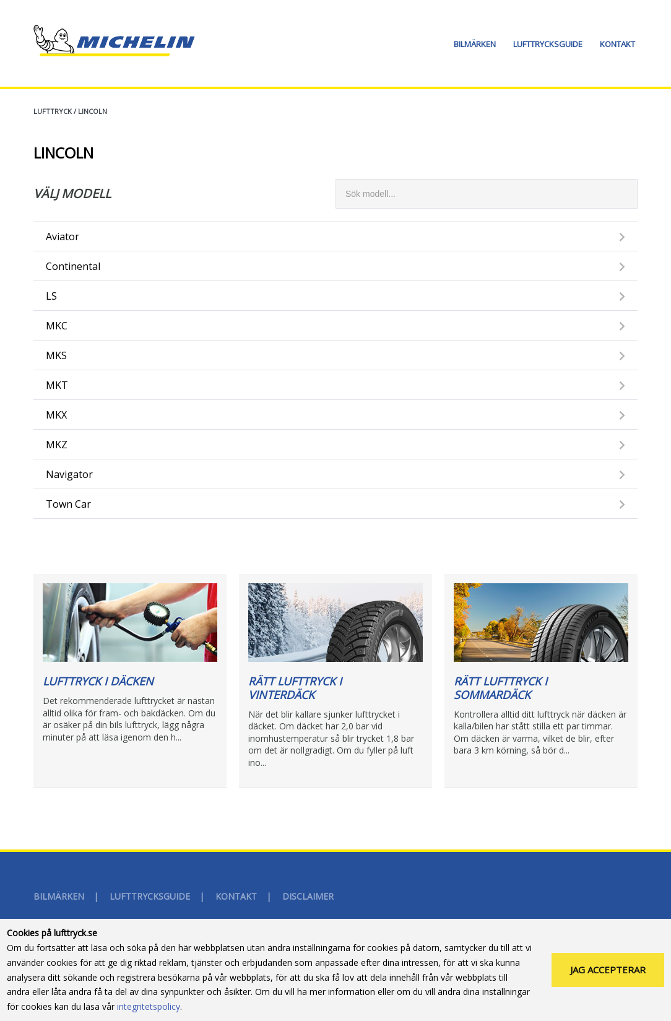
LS (51, 296)
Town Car (68, 504)
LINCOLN (92, 111)
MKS (56, 355)
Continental (73, 266)
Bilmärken (475, 44)
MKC (56, 325)
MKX (56, 415)
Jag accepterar (608, 969)
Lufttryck (52, 111)
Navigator (69, 474)
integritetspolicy (148, 1006)
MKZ (56, 444)
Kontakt (617, 44)
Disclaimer (308, 896)
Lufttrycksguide (547, 44)
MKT (57, 385)
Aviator (62, 236)
